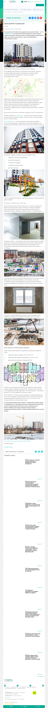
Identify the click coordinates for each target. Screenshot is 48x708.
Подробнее (40, 478)
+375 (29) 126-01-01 (13, 695)
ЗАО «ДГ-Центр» (18, 115)
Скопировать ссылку (9, 29)
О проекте (7, 687)
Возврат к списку (8, 447)
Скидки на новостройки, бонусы (12, 9)
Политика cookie (21, 688)
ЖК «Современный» (9, 121)
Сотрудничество (14, 687)
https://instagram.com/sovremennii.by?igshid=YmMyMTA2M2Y (17, 441)
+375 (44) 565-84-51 (15, 692)
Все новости (41, 676)
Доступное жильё (38, 9)
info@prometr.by (8, 697)
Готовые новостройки (27, 9)
